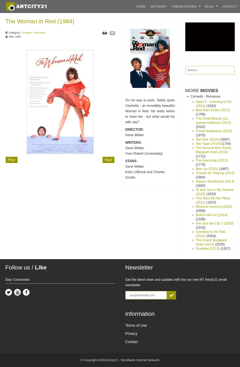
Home (141, 6)
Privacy (131, 334)
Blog (209, 6)
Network (158, 6)
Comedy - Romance (33, 32)
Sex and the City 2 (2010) (215, 223)
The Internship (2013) (212, 160)
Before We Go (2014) (212, 215)
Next (108, 160)
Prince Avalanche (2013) (214, 131)
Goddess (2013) (208, 248)
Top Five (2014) (208, 139)
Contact (229, 6)
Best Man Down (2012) (213, 110)
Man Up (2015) (207, 169)
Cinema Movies (184, 6)
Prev (11, 160)
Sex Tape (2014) (208, 143)
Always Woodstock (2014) (215, 181)
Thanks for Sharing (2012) (215, 173)
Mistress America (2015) (214, 206)
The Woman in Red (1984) (39, 21)
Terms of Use (136, 325)
